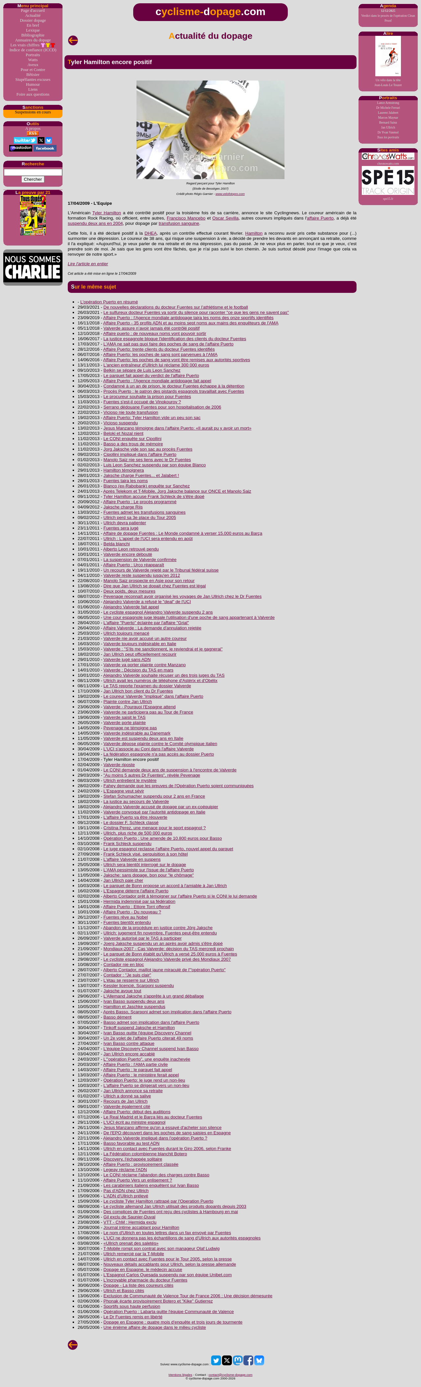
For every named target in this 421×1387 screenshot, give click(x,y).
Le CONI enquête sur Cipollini (132, 438)
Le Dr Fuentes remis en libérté (133, 1316)
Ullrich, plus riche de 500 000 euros (138, 833)
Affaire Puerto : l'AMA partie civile (135, 1064)
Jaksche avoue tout (122, 990)
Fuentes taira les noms (126, 480)
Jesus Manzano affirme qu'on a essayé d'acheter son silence (163, 1127)
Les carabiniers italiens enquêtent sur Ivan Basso (151, 1185)
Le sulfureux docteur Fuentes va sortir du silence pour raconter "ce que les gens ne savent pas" (196, 312)
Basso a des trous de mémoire (133, 443)
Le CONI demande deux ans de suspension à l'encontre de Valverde (170, 769)
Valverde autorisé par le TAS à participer (143, 938)
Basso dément (118, 1017)
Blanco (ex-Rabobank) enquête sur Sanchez (147, 485)
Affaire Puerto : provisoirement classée (141, 1164)
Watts (33, 60)
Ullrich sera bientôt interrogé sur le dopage (145, 864)
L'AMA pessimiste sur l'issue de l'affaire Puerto (149, 869)
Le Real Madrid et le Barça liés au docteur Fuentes (153, 1117)
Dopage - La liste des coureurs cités (139, 1285)
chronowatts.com (388, 159)
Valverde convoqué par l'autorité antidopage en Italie (155, 812)
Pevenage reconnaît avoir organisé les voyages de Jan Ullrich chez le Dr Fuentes (183, 596)
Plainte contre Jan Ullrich (128, 701)
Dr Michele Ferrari (388, 107)
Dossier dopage (33, 20)
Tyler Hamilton (106, 212)
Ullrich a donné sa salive (127, 1095)
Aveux (32, 64)
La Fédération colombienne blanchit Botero (145, 1153)
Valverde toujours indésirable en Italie (140, 643)
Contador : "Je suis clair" (127, 975)
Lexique (33, 30)
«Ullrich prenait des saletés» (131, 1243)
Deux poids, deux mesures (130, 591)
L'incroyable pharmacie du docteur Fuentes (145, 1280)
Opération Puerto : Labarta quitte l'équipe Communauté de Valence (169, 1311)
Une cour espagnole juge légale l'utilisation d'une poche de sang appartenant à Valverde (189, 617)
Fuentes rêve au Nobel (126, 917)
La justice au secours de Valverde (136, 801)
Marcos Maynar (388, 117)
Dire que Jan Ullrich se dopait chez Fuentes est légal (155, 585)
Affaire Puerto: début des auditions (136, 1111)
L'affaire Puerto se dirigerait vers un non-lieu (146, 1085)
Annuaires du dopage (33, 40)
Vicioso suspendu (121, 422)
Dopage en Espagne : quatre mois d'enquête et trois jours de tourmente (173, 1322)
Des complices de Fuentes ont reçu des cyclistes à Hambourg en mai (171, 1211)
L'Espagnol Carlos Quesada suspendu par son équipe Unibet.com (168, 1274)
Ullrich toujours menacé (126, 633)
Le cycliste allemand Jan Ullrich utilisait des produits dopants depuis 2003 (175, 1206)
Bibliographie (32, 35)
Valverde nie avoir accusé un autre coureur (145, 638)
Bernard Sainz (388, 122)
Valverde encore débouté (128, 554)
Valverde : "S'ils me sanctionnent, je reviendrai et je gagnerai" (163, 648)
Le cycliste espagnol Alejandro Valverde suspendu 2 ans (158, 612)
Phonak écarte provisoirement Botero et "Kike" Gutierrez (158, 1301)
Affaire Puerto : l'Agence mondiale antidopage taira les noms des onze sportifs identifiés (188, 317)
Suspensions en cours (33, 112)
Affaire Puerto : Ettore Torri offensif (136, 906)
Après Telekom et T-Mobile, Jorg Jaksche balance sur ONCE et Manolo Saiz (177, 491)
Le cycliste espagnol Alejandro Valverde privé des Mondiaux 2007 (167, 959)
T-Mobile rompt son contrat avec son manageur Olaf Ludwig (161, 1248)
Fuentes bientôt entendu (127, 922)
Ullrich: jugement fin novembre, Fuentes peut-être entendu (160, 932)
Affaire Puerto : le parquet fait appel (137, 1069)
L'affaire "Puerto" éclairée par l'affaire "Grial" (146, 622)
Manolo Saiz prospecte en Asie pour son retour (149, 580)
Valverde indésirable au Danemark (137, 733)
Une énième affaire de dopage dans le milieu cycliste (155, 1327)
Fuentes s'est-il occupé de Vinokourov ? (142, 401)
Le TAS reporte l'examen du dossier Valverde (147, 685)
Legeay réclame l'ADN (125, 1169)
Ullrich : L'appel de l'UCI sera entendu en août (148, 538)
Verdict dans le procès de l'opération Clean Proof (388, 15)
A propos (33, 128)
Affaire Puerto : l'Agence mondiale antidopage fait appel (157, 380)
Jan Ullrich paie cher (123, 880)
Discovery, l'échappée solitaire (133, 1159)
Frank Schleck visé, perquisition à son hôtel (146, 854)
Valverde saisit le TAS (125, 717)
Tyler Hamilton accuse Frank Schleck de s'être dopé (153, 496)
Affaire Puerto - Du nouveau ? (132, 911)
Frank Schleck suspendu (128, 843)
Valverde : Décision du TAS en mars (139, 670)
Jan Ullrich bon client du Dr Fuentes (138, 691)
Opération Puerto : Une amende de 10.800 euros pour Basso (163, 838)
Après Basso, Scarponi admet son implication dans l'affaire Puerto (167, 1011)
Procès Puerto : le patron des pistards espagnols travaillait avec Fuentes (174, 391)
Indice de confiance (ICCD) (33, 50)
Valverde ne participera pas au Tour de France (148, 712)
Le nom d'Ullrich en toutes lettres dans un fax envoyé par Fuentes (167, 1232)
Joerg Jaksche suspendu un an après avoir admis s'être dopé (163, 943)
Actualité (33, 15)
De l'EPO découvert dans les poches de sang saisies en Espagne (167, 1132)
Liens (32, 89)
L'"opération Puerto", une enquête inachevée (147, 1059)
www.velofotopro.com (230, 194)
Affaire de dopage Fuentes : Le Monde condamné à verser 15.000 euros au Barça (182, 533)
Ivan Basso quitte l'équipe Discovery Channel (147, 1032)
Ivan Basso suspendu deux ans (134, 1001)
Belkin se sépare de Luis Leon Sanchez (142, 370)
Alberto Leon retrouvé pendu (131, 549)
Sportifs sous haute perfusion (132, 1306)
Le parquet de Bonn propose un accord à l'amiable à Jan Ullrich (165, 885)
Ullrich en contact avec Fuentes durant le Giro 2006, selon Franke (167, 1148)
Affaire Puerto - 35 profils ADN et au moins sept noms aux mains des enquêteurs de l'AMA (191, 322)
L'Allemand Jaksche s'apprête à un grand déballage (154, 996)
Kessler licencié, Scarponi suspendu (139, 985)
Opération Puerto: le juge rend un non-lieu (144, 1080)
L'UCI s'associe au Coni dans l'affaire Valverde (149, 748)
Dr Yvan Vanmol (388, 132)
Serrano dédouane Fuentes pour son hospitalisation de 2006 (162, 407)
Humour (33, 84)
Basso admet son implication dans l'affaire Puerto (151, 1022)
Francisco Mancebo (186, 218)
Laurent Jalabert (388, 112)
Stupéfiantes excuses (32, 79)
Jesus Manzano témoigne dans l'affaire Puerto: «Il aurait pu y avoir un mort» (178, 428)
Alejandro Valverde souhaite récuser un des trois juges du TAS (164, 675)
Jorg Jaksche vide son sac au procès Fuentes (148, 449)
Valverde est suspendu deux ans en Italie (144, 738)
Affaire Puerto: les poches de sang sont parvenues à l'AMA (160, 354)
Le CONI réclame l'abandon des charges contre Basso (157, 1174)
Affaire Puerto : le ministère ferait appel (141, 1074)
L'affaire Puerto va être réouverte (135, 817)
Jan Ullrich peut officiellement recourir (140, 654)
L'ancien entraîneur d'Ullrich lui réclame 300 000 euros (156, 365)
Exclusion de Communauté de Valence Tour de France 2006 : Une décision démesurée (188, 1295)
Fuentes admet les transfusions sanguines (145, 512)
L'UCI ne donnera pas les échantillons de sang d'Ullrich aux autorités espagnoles (182, 1237)
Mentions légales (180, 1374)
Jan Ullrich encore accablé (129, 1053)
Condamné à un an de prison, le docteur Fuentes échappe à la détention (174, 386)
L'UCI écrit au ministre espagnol (134, 1122)
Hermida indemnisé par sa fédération (140, 901)
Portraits (33, 55)
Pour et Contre (33, 69)
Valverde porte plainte (125, 722)
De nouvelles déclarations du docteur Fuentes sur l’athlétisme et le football (176, 307)
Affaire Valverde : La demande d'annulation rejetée (152, 627)
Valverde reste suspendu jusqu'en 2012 (142, 575)
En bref (33, 25)
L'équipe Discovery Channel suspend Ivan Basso (151, 1048)
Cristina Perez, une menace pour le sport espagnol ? (155, 827)
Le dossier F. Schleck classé (131, 822)
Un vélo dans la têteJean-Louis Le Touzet (388, 61)
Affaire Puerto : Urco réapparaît (133, 564)
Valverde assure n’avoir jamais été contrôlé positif (152, 328)
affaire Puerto (320, 218)
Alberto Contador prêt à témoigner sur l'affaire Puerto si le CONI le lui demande (180, 896)
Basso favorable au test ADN (132, 1143)
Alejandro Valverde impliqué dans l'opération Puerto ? (155, 1138)
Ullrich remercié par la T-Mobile (134, 1253)
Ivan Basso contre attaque (129, 1043)
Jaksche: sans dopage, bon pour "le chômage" (149, 875)
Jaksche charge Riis (123, 507)
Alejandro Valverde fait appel (131, 606)
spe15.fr (388, 183)
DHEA (151, 233)
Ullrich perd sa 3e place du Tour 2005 (140, 517)
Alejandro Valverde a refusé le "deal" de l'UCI (147, 601)
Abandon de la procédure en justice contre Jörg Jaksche (158, 927)
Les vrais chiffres (33, 45)
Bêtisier (32, 74)
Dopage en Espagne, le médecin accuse (143, 1269)
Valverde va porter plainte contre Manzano (145, 664)
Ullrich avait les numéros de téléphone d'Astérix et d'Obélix (161, 680)
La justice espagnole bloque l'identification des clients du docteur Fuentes (175, 338)
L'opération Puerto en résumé (109, 301)
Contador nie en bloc (124, 964)
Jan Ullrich (388, 127)
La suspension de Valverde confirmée (140, 559)
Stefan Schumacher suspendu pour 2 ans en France (154, 796)
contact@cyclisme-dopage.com (230, 1374)
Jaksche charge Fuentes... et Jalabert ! (141, 475)
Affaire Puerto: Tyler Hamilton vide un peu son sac (152, 417)
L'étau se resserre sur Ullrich (131, 980)
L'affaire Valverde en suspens (132, 859)
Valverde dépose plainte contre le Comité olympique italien (160, 743)
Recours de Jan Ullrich (126, 1101)
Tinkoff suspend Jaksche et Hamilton (139, 1027)
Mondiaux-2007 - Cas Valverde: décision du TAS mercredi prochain (169, 948)
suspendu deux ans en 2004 (95, 223)
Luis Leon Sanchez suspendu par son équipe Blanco (155, 464)
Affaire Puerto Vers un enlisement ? (137, 1180)
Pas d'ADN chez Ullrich (126, 1190)
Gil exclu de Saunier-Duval (130, 1216)
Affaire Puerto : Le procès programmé (140, 501)
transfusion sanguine (179, 223)
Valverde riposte (119, 764)
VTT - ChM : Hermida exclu (130, 1222)
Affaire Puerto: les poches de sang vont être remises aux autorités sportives (176, 359)
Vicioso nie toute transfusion (131, 412)
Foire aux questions (32, 94)
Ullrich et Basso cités (124, 1290)
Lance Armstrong (388, 103)
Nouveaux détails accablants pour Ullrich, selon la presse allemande (170, 1264)
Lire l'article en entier (88, 263)
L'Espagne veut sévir (124, 790)
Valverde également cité (127, 1106)
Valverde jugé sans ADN (127, 659)
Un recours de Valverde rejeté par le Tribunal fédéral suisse (161, 570)
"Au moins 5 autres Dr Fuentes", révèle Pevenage (152, 775)
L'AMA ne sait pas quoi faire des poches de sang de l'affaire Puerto (169, 343)
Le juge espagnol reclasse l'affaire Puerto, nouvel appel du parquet (168, 848)
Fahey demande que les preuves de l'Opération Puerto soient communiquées (179, 785)
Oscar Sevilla (225, 218)
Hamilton (254, 233)
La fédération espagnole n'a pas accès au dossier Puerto (159, 754)
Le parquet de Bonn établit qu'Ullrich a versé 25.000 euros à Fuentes (170, 954)
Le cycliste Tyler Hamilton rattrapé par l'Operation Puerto (158, 1201)
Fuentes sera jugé (121, 528)
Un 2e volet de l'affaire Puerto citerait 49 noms (148, 1038)
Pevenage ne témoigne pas (130, 727)
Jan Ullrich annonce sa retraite (133, 1090)
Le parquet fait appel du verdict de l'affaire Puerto (151, 375)
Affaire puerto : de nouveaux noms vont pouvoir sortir (154, 333)
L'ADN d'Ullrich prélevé (126, 1195)
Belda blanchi (117, 543)
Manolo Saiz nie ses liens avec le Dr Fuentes (147, 459)
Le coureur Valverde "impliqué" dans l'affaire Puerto (153, 696)
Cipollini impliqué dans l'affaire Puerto (140, 454)
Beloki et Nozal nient (124, 433)
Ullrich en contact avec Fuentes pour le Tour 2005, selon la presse (168, 1259)
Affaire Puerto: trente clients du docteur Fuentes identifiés (159, 349)
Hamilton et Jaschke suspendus (134, 1006)
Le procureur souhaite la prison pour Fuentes (147, 396)
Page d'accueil (33, 10)
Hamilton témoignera (124, 470)
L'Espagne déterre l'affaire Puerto (136, 890)
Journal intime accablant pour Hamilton (141, 1227)
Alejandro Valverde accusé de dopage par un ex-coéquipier (160, 806)
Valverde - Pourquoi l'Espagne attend (140, 706)
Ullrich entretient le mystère (130, 780)
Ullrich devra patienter (125, 522)
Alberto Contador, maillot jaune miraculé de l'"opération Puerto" (164, 969)
